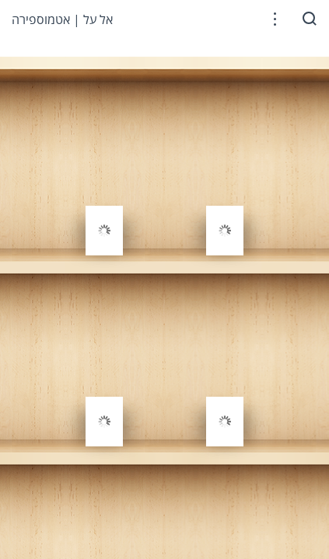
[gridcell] (104, 196)
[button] (275, 19)
